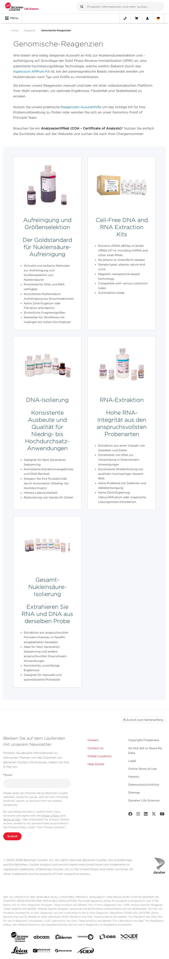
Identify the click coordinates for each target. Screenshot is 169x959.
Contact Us (95, 748)
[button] (82, 6)
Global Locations (100, 756)
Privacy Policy (51, 815)
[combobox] (120, 7)
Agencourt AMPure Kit (32, 71)
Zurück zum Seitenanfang (142, 720)
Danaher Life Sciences (144, 800)
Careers (93, 740)
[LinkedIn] (146, 815)
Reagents (29, 30)
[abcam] (41, 938)
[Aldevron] (63, 938)
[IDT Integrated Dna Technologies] (129, 938)
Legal (132, 760)
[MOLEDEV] (41, 951)
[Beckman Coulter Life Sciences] (21, 6)
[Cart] (136, 18)
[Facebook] (130, 815)
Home (14, 30)
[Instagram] (138, 815)
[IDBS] (107, 938)
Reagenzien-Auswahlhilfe (81, 107)
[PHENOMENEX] (63, 951)
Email (7, 775)
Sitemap (134, 792)
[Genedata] (85, 938)
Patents (133, 776)
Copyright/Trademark (143, 740)
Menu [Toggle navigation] (11, 18)
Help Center (96, 764)
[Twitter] (154, 815)
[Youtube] (162, 815)
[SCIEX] (85, 951)
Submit (12, 836)
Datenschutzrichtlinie (143, 784)
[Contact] (125, 18)
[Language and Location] (158, 18)
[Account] (147, 18)
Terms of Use (11, 819)
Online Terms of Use (142, 768)
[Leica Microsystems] (20, 951)
